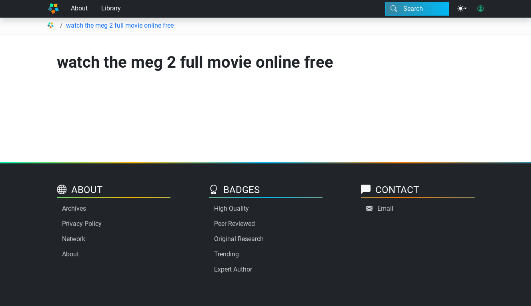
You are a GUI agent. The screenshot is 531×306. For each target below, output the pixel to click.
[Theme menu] (462, 8)
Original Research (239, 239)
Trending (226, 254)
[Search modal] (417, 9)
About (79, 8)
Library (111, 8)
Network (73, 239)
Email (385, 208)
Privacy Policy (82, 223)
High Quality (231, 208)
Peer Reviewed (234, 223)
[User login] (480, 8)
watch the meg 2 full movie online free (120, 25)
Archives (74, 208)
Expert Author (233, 269)
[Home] (53, 9)
